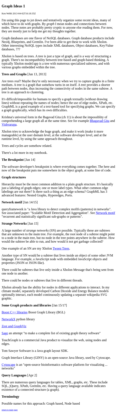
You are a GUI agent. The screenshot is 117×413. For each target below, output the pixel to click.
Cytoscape (8, 364)
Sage (5, 333)
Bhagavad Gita (99, 121)
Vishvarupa (9, 124)
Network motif (105, 213)
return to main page (10, 410)
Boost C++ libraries (14, 312)
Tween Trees (61, 248)
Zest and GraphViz (14, 326)
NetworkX (9, 319)
